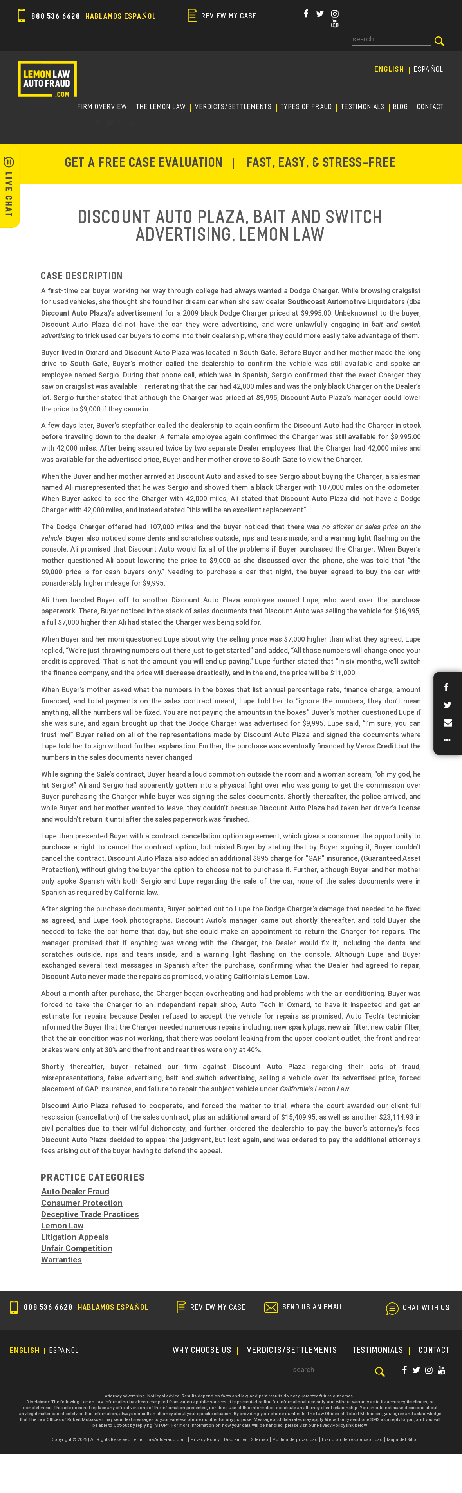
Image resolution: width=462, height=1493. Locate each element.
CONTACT (430, 107)
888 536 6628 (87, 17)
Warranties (61, 1259)
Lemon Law (62, 1225)
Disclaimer (235, 1439)
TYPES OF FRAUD (306, 107)
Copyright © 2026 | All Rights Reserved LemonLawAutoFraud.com (119, 1439)
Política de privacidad (295, 1439)
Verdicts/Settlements (233, 107)
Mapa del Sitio (401, 1439)
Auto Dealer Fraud (75, 1191)
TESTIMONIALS (363, 107)
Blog (401, 107)
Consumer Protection (82, 1203)
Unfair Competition (76, 1248)
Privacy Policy (205, 1439)
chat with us (426, 1308)
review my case (222, 16)
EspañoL (429, 70)
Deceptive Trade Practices (90, 1214)
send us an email (313, 1307)
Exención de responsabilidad (352, 1439)
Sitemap (259, 1439)
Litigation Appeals (75, 1237)
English (390, 70)
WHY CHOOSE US (202, 1351)
